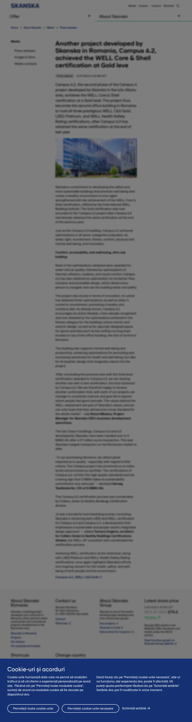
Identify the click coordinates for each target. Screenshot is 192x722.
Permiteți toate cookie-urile (33, 708)
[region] (96, 690)
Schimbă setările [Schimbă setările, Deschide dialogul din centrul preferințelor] (134, 708)
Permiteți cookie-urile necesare (90, 708)
